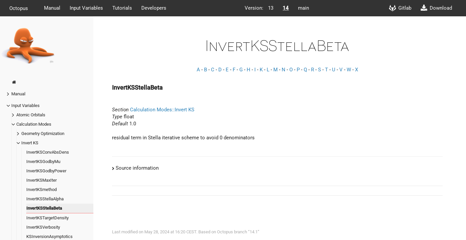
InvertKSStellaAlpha (45, 198)
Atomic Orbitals (30, 114)
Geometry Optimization (42, 133)
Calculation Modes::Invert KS (162, 110)
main (303, 8)
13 (270, 8)
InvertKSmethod (41, 189)
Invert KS (29, 142)
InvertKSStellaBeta (44, 208)
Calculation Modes (33, 124)
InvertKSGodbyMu (43, 161)
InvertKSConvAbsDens (47, 152)
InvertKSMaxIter (41, 180)
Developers (153, 8)
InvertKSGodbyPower (46, 170)
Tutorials (122, 8)
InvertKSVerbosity (43, 227)
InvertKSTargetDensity (47, 217)
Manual (52, 8)
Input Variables (86, 8)
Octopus (18, 8)
